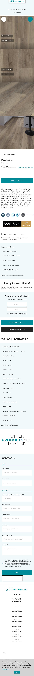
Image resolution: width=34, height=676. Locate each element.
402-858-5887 (17, 12)
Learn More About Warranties (9, 425)
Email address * (6, 514)
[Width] (17, 309)
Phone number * (6, 504)
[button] (28, 3)
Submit (17, 572)
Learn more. (6, 669)
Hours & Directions (17, 601)
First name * (5, 468)
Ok (17, 672)
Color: (7, 36)
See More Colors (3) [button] (7, 40)
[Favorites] (30, 3)
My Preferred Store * (7, 535)
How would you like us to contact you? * (13, 494)
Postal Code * (5, 525)
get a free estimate (17, 322)
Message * (5, 544)
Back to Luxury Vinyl (8, 155)
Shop (5, 652)
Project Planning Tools (25, 167)
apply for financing (17, 329)
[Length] (17, 304)
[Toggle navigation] (2, 3)
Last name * (5, 479)
